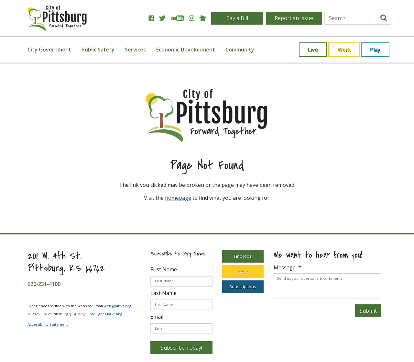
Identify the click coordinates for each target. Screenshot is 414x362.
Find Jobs (243, 256)
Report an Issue (294, 18)
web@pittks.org (117, 305)
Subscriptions (242, 286)
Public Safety (98, 49)
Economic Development (185, 49)
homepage (178, 197)
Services (135, 49)
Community (239, 49)
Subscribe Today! (181, 347)
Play (375, 49)
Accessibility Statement (47, 324)
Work (344, 49)
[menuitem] (53, 49)
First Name (163, 269)
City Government (49, 49)
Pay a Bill (237, 18)
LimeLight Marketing (104, 313)
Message (287, 267)
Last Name (163, 293)
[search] (383, 18)
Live (313, 49)
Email (156, 316)
